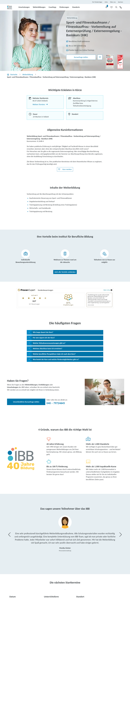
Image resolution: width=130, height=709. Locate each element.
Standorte (76, 7)
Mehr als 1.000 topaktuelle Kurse (101, 466)
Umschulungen (24, 7)
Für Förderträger (97, 2)
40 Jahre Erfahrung (55, 444)
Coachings (52, 7)
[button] (65, 169)
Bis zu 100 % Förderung (57, 466)
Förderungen (64, 7)
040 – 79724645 (55, 403)
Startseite (12, 74)
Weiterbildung (27, 74)
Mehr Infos (108, 290)
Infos (106, 2)
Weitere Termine (40, 104)
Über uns (113, 2)
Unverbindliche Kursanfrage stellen (26, 402)
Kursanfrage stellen (81, 57)
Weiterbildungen (39, 7)
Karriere (120, 2)
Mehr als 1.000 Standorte (97, 444)
